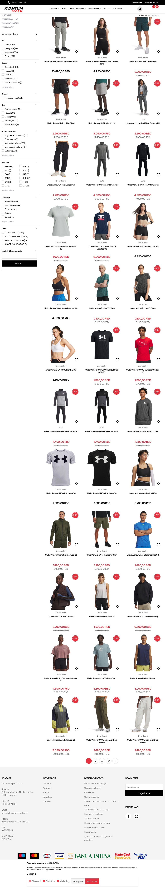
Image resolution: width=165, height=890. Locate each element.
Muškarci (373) (12, 66)
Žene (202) (10, 70)
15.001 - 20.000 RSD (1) (16, 258)
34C (8, 188)
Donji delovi (10, 33)
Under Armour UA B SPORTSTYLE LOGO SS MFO (101, 385)
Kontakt (46, 802)
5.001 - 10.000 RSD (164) (16, 250)
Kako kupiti (89, 806)
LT (7, 200)
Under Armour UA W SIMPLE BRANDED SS (61, 261)
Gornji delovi (10, 37)
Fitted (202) (10, 127)
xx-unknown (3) (12, 138)
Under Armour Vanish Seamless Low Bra (60, 322)
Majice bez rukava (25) (15, 157)
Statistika (50, 881)
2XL (9, 180)
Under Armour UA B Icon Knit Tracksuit (101, 199)
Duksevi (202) (11, 165)
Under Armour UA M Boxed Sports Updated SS (102, 261)
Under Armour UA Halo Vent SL (102, 631)
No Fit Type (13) (11, 134)
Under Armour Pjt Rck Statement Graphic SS (61, 693)
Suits (6, 29)
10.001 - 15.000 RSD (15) (16, 254)
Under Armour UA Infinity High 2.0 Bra (61, 384)
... (102, 775)
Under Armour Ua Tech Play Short (61, 137)
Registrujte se (151, 2)
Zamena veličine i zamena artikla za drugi (101, 817)
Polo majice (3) (11, 153)
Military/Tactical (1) (13, 96)
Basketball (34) (12, 81)
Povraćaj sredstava (93, 828)
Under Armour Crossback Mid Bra (143, 507)
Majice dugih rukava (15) (15, 161)
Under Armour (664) (14, 112)
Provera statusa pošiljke (95, 797)
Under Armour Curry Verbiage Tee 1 (101, 692)
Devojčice (9, 231)
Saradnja (47, 811)
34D (26, 188)
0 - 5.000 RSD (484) (14, 246)
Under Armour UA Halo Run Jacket (61, 754)
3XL (26, 192)
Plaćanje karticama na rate (97, 837)
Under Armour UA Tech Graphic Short (102, 569)
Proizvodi (33, 17)
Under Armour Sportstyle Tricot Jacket (61, 569)
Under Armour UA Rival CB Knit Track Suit (61, 446)
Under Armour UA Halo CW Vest (61, 631)
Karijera (46, 806)
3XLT (8, 196)
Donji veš (8, 41)
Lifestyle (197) (11, 92)
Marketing (64, 881)
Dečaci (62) (10, 58)
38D (8, 192)
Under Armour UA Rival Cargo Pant (61, 199)
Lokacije (47, 815)
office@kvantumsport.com (15, 827)
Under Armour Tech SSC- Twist (102, 322)
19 (108, 775)
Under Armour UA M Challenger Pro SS (143, 569)
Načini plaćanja (91, 811)
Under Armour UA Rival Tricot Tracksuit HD (143, 137)
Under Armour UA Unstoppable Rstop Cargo (101, 755)
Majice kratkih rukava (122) (16, 149)
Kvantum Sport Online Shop (14, 17)
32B (26, 180)
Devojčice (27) (11, 62)
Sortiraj (140, 22)
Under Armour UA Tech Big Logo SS (61, 507)
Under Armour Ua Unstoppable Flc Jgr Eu (60, 75)
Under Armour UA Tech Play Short (143, 75)
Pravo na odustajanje (94, 841)
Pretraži (19, 277)
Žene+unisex (10, 223)
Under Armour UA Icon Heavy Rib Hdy (142, 631)
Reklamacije (90, 846)
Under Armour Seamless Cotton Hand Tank (102, 76)
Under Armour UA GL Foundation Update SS (143, 385)
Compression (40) (13, 123)
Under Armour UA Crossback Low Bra (142, 260)
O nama (47, 797)
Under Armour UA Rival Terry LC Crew (142, 446)
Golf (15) (8, 88)
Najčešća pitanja (92, 802)
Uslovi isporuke (91, 832)
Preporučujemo (11, 215)
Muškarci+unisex (12, 219)
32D (8, 184)
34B (26, 184)
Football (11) (10, 85)
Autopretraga (126, 22)
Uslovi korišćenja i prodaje (96, 823)
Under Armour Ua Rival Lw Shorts (101, 137)
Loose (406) (10, 131)
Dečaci (8, 227)
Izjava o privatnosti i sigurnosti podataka (98, 852)
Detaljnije (31, 873)
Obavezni (36, 881)
